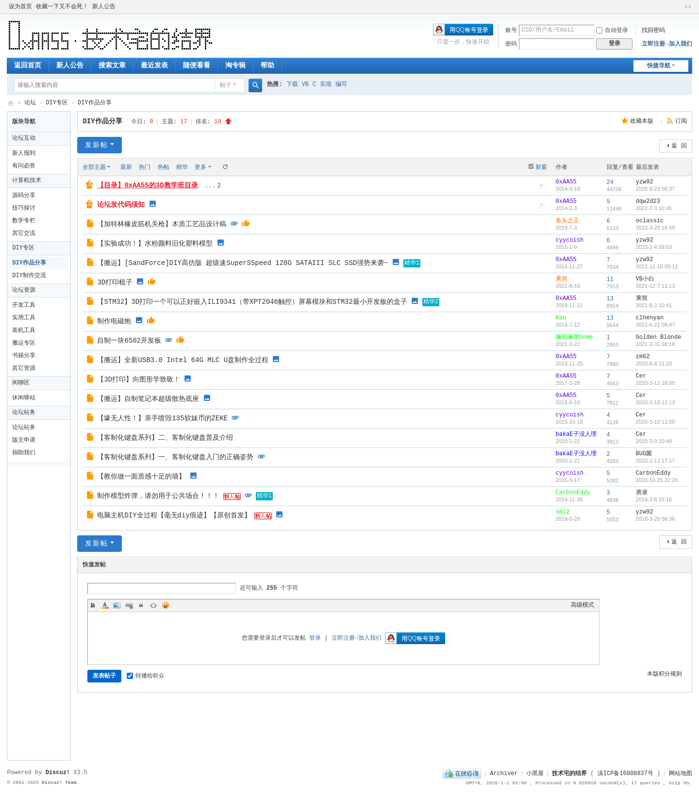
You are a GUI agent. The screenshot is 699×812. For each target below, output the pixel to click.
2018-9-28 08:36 (655, 519)
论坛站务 (23, 412)
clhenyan (650, 318)
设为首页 (20, 6)
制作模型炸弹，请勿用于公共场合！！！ (158, 496)
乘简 (561, 279)
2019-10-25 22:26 (657, 480)
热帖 (163, 167)
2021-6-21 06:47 (655, 325)
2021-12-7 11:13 (655, 286)
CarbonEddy (653, 473)
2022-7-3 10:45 (654, 208)
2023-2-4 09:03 (654, 247)
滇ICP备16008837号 (625, 773)
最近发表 (154, 65)
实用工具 (23, 318)
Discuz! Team (59, 782)
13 (610, 299)
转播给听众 (146, 676)
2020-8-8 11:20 (654, 363)
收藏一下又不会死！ (62, 6)
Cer (641, 376)
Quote (141, 605)
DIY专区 (57, 102)
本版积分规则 (664, 674)
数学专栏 (23, 220)
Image (117, 605)
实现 (326, 84)
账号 (511, 30)
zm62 (643, 356)
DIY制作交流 (29, 275)
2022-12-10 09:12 (657, 266)
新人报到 (23, 153)
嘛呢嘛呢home (574, 337)
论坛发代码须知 (121, 205)
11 (610, 279)
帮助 (267, 65)
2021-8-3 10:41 (654, 305)
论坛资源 (23, 290)
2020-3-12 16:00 (655, 383)
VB (305, 84)
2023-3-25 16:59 (655, 228)
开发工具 (23, 305)
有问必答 (23, 166)
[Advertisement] (41, 611)
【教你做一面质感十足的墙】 (141, 477)
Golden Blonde (659, 337)
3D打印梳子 (115, 282)
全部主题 (94, 167)
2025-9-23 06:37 (655, 189)
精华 (182, 167)
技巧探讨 (23, 208)
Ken (561, 318)
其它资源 (23, 368)
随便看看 (196, 65)
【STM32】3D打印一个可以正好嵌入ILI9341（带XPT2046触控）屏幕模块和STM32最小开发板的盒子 (252, 302)
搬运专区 (23, 343)
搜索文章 (112, 65)
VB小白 (645, 279)
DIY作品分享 (95, 102)
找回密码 (653, 30)
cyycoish (570, 240)
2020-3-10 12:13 (655, 402)
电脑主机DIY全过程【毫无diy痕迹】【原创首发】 (173, 515)
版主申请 (23, 440)
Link (129, 605)
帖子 (226, 85)
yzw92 (644, 182)
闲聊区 (21, 383)
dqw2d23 (648, 201)
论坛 (30, 102)
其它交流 (23, 233)
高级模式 (582, 605)
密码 (511, 44)
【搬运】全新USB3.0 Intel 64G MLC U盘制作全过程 (182, 360)
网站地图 (680, 773)
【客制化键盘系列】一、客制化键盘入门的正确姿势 (175, 457)
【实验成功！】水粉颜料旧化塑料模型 (155, 244)
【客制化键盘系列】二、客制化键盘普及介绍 (165, 438)
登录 (315, 638)
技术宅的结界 (11, 103)
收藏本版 (643, 121)
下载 (292, 84)
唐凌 (642, 492)
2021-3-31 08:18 (655, 344)
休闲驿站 (23, 398)
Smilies (165, 605)
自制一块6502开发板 (129, 341)
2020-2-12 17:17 (655, 461)
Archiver (504, 773)
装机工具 (23, 330)
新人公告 (104, 6)
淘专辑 (235, 65)
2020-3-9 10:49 (654, 441)
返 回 (678, 146)
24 (610, 182)
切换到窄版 (687, 6)
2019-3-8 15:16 (654, 499)
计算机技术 (26, 180)
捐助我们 (23, 452)
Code (153, 605)
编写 (341, 84)
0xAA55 (566, 182)
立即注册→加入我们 (667, 44)
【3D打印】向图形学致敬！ (138, 379)
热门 (144, 167)
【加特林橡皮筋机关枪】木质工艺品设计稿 (161, 224)
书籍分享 (23, 355)
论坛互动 (23, 138)
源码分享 (23, 195)
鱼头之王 (567, 220)
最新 (126, 167)
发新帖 (96, 145)
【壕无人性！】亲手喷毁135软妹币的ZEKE (162, 418)
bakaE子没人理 (576, 434)
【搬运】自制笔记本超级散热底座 (148, 399)
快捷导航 (658, 66)
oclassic (650, 220)
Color (105, 605)
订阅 (681, 121)
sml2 (563, 512)
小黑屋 (535, 773)
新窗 (541, 167)
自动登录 (612, 30)
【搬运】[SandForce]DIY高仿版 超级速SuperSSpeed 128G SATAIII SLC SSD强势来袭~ (242, 263)
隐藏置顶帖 (542, 188)
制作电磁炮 (114, 321)
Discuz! (58, 772)
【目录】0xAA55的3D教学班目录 (147, 185)
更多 (200, 167)
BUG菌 (644, 453)
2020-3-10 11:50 (655, 422)
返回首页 (27, 65)
